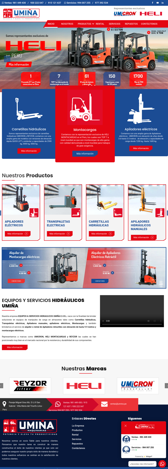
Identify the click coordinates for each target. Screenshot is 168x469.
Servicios (114, 23)
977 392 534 (101, 2)
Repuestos (131, 23)
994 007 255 (83, 2)
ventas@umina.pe (118, 404)
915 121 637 (54, 2)
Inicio (51, 23)
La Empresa (78, 425)
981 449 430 (19, 2)
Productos (85, 23)
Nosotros (67, 23)
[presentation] (7, 59)
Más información (29, 151)
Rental (100, 23)
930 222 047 (36, 2)
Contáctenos (149, 23)
